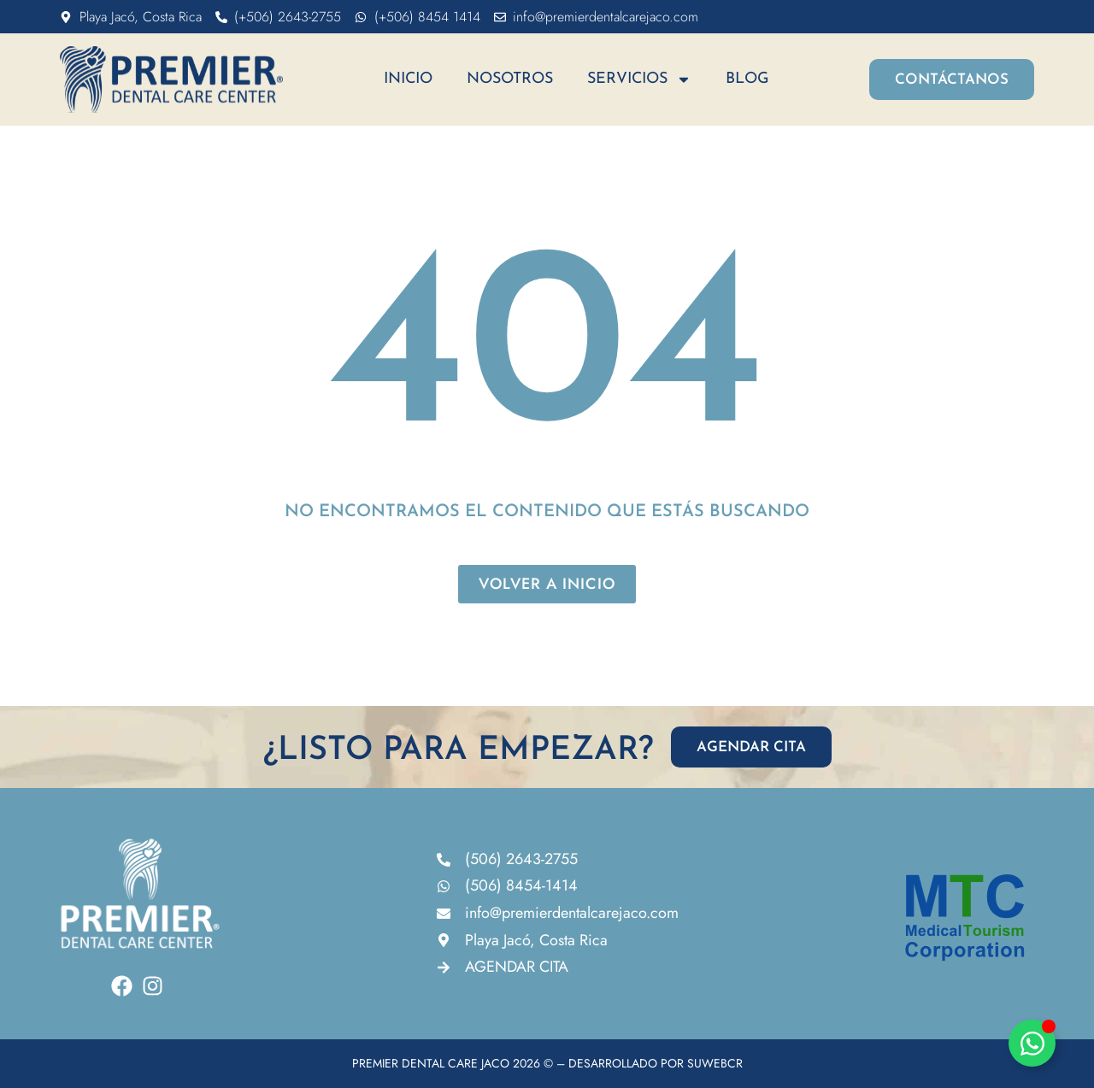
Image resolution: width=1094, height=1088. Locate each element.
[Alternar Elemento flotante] (1032, 1043)
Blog (747, 79)
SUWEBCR (715, 1063)
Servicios (639, 79)
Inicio (408, 79)
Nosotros (510, 79)
